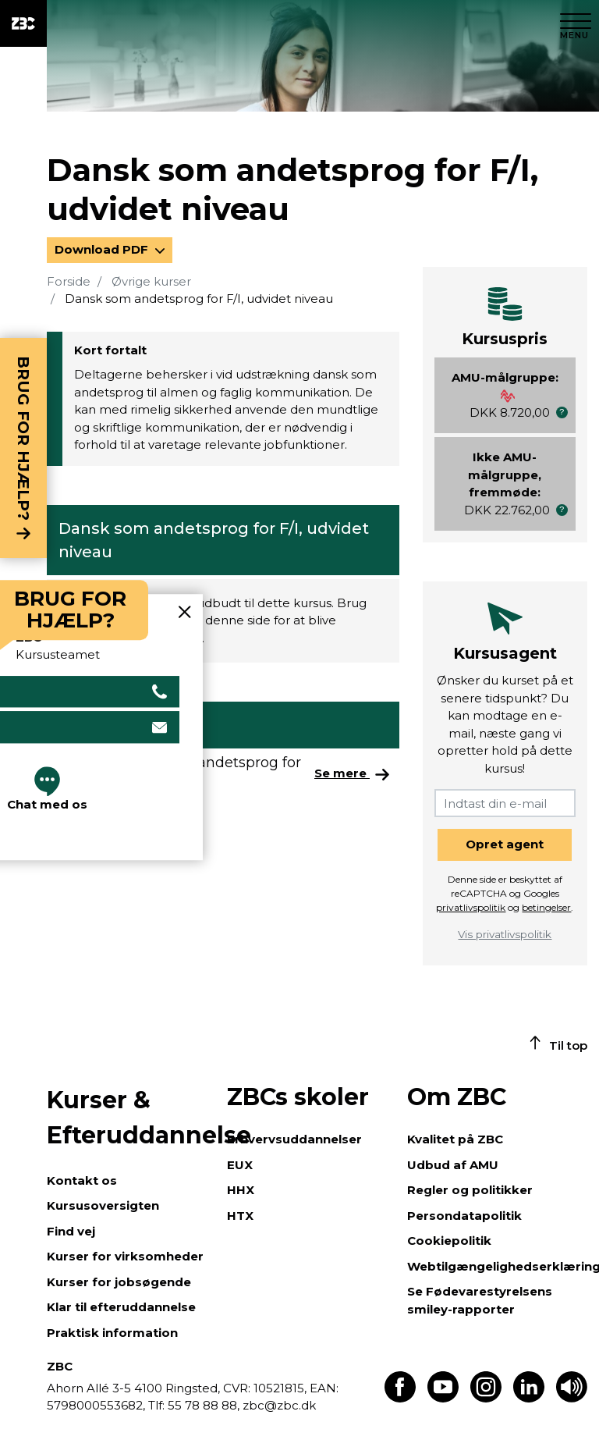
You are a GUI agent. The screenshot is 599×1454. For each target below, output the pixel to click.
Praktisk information (112, 1332)
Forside (68, 281)
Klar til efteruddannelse (121, 1306)
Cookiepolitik (449, 1240)
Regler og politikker (470, 1189)
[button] (562, 412)
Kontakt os (82, 1180)
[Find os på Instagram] (486, 1398)
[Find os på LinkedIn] (528, 1398)
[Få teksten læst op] (571, 1398)
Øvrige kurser (151, 281)
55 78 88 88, (204, 1405)
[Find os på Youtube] (443, 1398)
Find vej (71, 1231)
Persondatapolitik (464, 1215)
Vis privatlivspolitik (504, 934)
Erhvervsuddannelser (294, 1139)
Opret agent (505, 844)
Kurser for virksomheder (125, 1256)
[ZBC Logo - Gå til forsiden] (23, 23)
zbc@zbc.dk (279, 1405)
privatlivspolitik (470, 907)
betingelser (546, 907)
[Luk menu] (575, 23)
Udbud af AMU (452, 1164)
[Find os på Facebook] (400, 1398)
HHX (240, 1189)
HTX (240, 1215)
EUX (240, 1164)
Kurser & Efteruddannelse (129, 1118)
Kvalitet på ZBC (455, 1139)
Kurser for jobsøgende (119, 1281)
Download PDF (103, 249)
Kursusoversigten (103, 1205)
